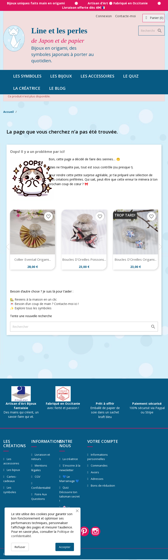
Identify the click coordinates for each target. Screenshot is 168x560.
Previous (7, 246)
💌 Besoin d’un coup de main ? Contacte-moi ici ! (44, 304)
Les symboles (27, 76)
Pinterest (84, 531)
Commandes (99, 465)
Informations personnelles (97, 457)
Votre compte (102, 441)
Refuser (20, 547)
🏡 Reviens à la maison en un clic (33, 299)
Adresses (96, 479)
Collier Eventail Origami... (32, 259)
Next (160, 246)
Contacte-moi (125, 16)
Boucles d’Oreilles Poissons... (84, 259)
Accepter (64, 547)
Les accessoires (97, 76)
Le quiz (131, 76)
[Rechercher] (151, 31)
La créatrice (26, 88)
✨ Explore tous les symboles (30, 308)
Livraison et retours (40, 457)
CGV (37, 477)
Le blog (57, 88)
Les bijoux (61, 76)
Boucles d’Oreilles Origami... (135, 259)
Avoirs (94, 472)
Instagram (96, 531)
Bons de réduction (102, 485)
